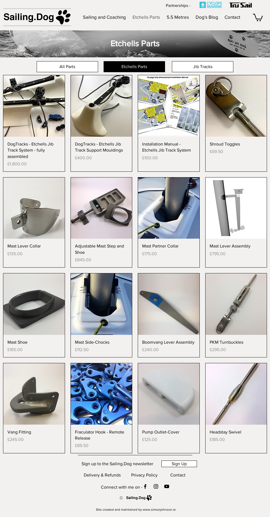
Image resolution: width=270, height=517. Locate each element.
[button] (258, 17)
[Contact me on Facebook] (145, 486)
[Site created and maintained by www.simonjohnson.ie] (136, 509)
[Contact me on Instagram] (156, 486)
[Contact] (178, 475)
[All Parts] (67, 66)
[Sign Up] (179, 464)
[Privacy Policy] (144, 475)
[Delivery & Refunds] (102, 475)
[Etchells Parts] (134, 66)
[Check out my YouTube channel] (167, 486)
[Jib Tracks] (202, 66)
